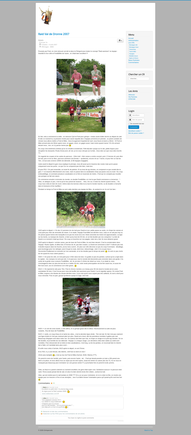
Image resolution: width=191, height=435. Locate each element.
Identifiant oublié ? (134, 131)
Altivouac (131, 95)
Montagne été (133, 45)
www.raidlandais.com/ (49, 393)
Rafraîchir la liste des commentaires (55, 411)
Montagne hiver (133, 47)
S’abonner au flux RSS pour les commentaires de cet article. (64, 414)
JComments (121, 421)
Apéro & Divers (133, 58)
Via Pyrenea (132, 97)
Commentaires (133, 62)
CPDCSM (131, 99)
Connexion (134, 127)
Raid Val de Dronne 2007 (53, 34)
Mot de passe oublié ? (136, 133)
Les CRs (131, 43)
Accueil (131, 38)
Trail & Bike (132, 51)
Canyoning (132, 49)
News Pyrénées (133, 60)
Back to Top (148, 430)
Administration (133, 40)
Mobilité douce (133, 56)
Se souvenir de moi (137, 124)
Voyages (131, 53)
